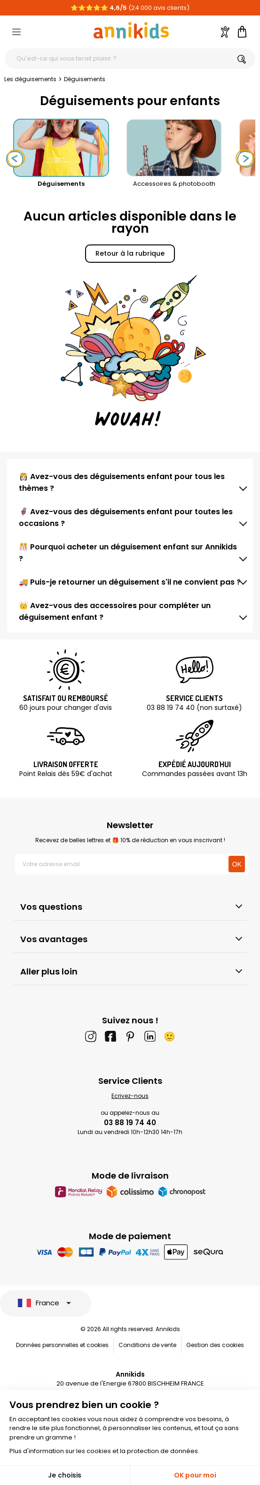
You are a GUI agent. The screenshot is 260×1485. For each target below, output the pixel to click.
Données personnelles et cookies (62, 1345)
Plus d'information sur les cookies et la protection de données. (104, 1451)
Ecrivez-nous (130, 1096)
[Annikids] (131, 30)
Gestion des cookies (215, 1345)
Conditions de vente (147, 1345)
